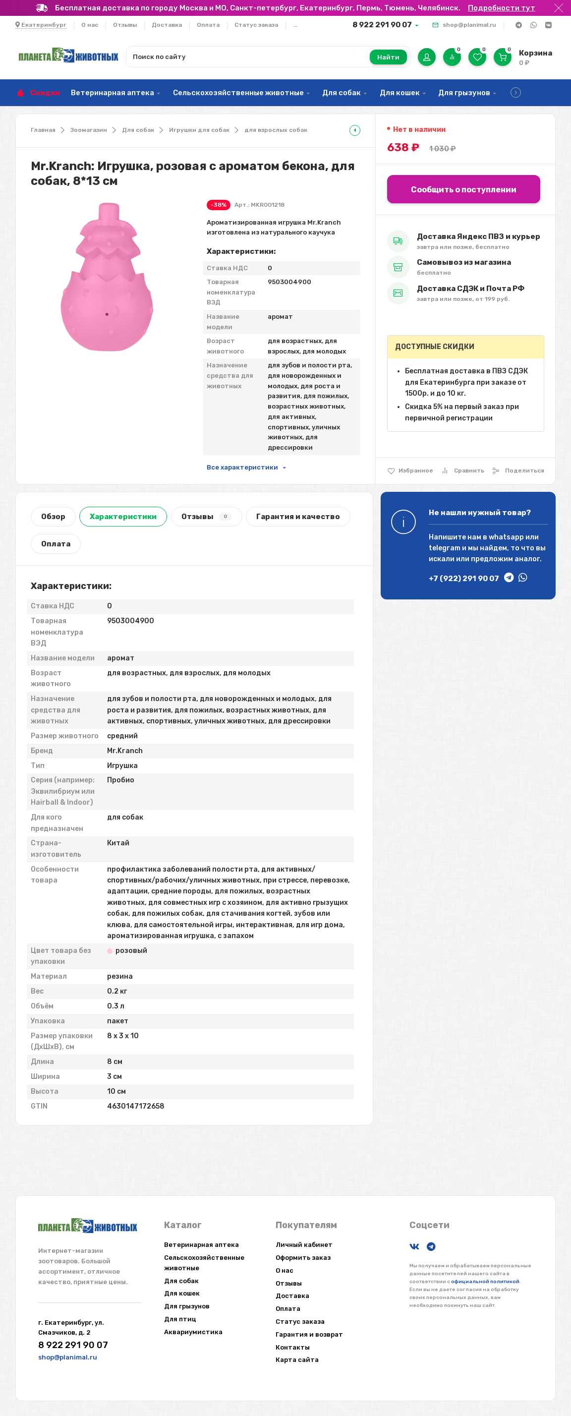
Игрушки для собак (199, 129)
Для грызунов (464, 92)
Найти (388, 57)
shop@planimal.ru (469, 24)
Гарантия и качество (298, 516)
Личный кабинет (304, 1244)
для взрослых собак (275, 129)
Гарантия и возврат (309, 1334)
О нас (89, 24)
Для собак (341, 92)
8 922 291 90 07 (382, 24)
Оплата (208, 24)
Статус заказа (256, 24)
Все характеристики (242, 467)
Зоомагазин (88, 129)
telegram (444, 548)
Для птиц (180, 1319)
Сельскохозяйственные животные (238, 92)
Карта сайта (297, 1359)
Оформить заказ (303, 1257)
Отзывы (125, 24)
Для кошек (400, 92)
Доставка (167, 24)
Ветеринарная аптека (112, 92)
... (295, 24)
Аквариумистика (193, 1332)
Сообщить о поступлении (463, 189)
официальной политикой (485, 1282)
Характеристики (123, 516)
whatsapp (506, 537)
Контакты (293, 1347)
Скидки (45, 92)
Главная (43, 129)
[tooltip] (354, 130)
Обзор (53, 516)
